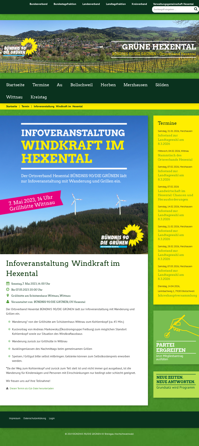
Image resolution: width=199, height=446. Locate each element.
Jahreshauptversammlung (177, 295)
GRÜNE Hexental (159, 46)
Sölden (162, 84)
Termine (40, 84)
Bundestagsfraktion (65, 4)
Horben (108, 84)
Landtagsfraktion (116, 4)
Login (52, 418)
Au (60, 84)
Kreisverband (139, 4)
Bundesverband (38, 4)
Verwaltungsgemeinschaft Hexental (173, 4)
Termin (25, 106)
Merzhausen (136, 84)
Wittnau (14, 97)
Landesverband (91, 4)
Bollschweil (81, 84)
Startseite (15, 84)
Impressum (14, 418)
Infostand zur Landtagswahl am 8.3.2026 (171, 140)
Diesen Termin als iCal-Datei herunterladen (32, 388)
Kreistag (39, 97)
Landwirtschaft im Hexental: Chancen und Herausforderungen (175, 195)
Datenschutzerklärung (34, 418)
